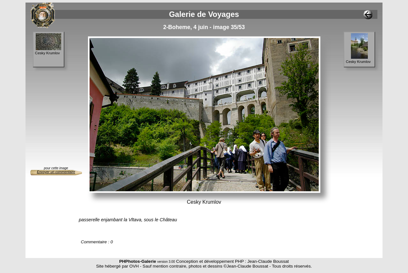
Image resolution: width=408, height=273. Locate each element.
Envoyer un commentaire (56, 172)
